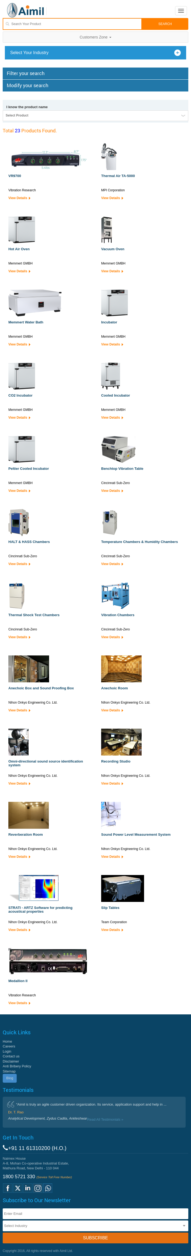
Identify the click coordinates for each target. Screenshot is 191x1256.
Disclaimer (11, 1061)
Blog (9, 1078)
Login (7, 1051)
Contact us (11, 1056)
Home (7, 1041)
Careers (9, 1046)
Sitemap (9, 1071)
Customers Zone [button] (95, 37)
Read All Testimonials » (105, 1119)
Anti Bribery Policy (17, 1066)
